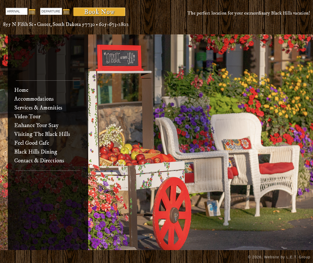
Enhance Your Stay (36, 125)
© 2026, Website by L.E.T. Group (279, 257)
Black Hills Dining (35, 151)
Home (21, 90)
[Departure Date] (51, 11)
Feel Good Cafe (31, 143)
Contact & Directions (39, 160)
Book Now (99, 12)
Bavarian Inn (48, 59)
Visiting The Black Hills (42, 134)
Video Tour (27, 116)
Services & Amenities (38, 107)
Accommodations (34, 98)
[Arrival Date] (16, 11)
